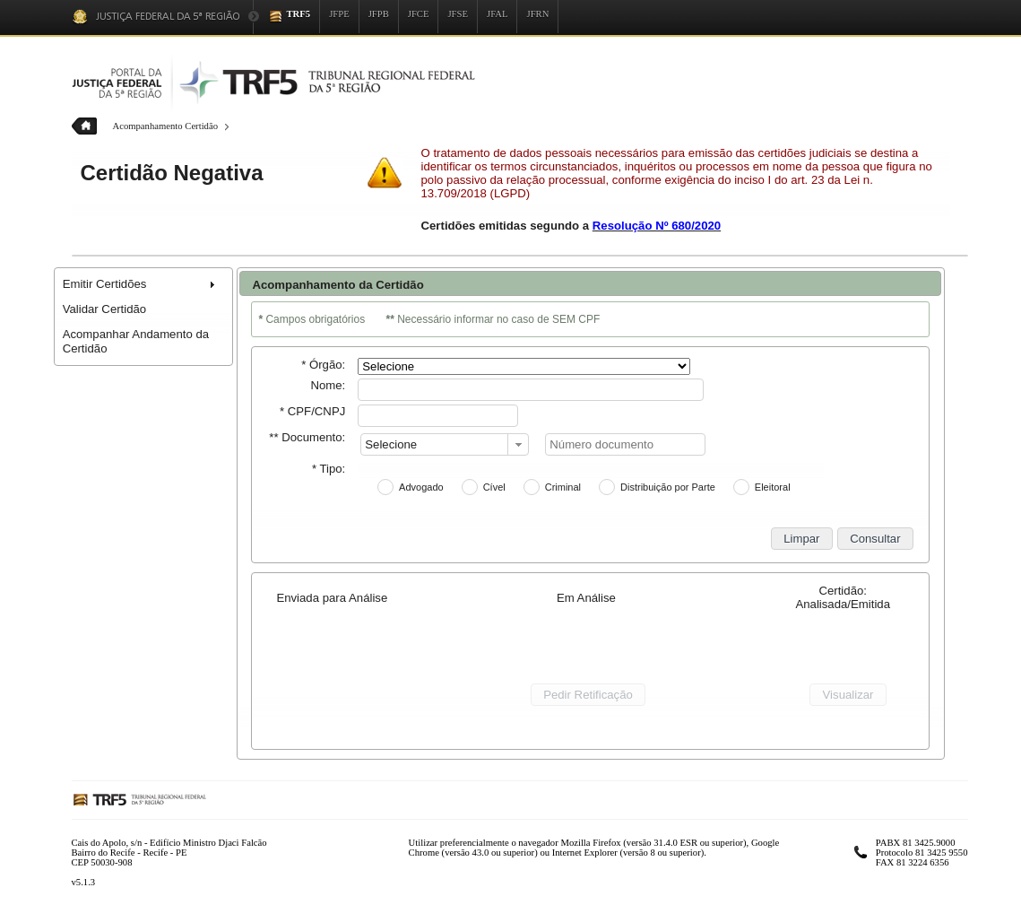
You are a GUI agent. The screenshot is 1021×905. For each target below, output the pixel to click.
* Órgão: (323, 364)
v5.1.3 (84, 882)
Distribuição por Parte (667, 487)
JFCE (418, 14)
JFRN (537, 14)
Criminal (563, 487)
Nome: (327, 385)
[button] (802, 538)
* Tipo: (328, 468)
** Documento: (307, 437)
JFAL (497, 14)
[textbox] (531, 390)
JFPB (378, 14)
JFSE (457, 14)
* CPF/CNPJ (312, 411)
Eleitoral (773, 487)
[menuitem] (143, 284)
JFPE (339, 14)
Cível (494, 487)
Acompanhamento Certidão (165, 126)
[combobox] (444, 444)
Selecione (391, 444)
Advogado (421, 487)
